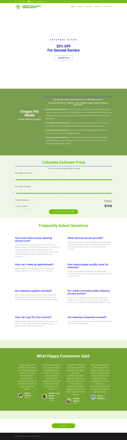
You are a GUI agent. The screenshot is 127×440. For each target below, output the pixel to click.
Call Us (63, 426)
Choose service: (22, 200)
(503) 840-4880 (21, 1)
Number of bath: (23, 186)
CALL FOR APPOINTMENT (63, 212)
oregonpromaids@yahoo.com (38, 1)
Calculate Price (63, 58)
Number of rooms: (24, 173)
